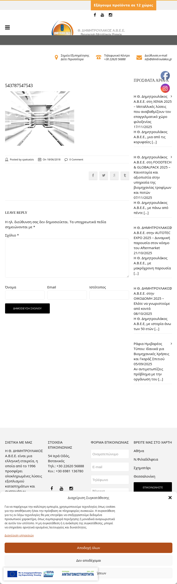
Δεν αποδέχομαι (88, 560)
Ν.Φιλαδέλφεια (146, 459)
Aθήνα (139, 450)
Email (51, 287)
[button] (170, 497)
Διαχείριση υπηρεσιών (19, 535)
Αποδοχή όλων (88, 548)
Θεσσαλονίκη (144, 476)
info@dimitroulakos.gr (158, 59)
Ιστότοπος (97, 287)
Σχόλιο (12, 235)
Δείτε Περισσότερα (72, 59)
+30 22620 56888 (114, 59)
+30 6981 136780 (69, 471)
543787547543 (19, 85)
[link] (95, 15)
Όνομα (10, 287)
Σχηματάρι (142, 467)
